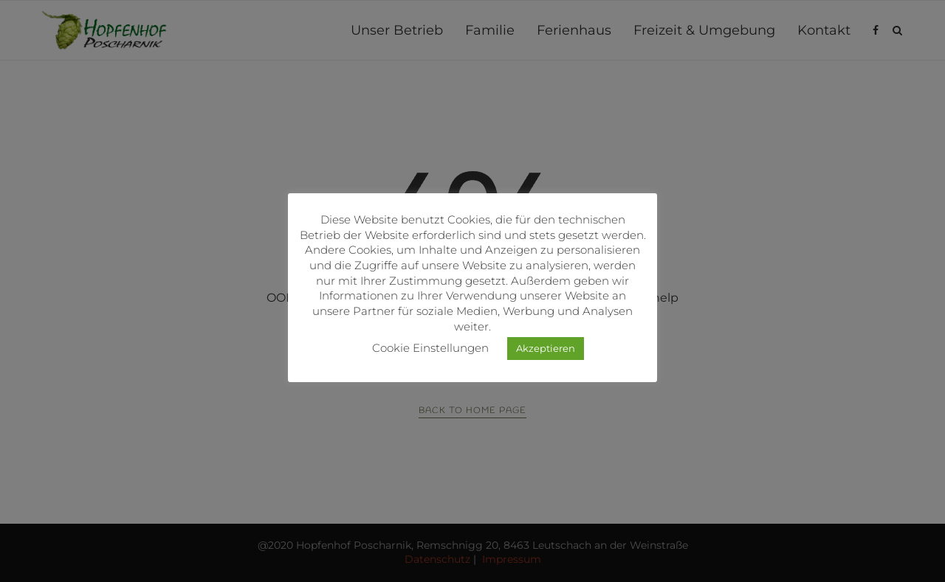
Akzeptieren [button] (545, 348)
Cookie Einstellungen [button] (430, 348)
